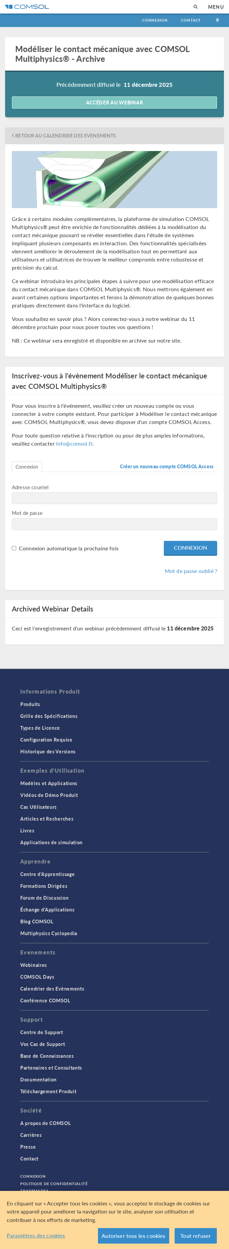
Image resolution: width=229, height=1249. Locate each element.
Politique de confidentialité (54, 1183)
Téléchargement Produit (48, 1091)
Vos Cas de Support (42, 1044)
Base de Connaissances (47, 1055)
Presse (28, 1146)
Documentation (38, 1079)
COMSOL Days (37, 976)
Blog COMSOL (36, 921)
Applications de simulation (51, 842)
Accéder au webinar (114, 102)
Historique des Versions (48, 751)
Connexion (155, 20)
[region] (114, 1220)
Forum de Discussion (44, 897)
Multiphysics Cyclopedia (48, 933)
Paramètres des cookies (36, 1235)
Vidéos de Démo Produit (49, 795)
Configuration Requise (46, 739)
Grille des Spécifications (49, 716)
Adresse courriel (30, 487)
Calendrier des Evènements (52, 988)
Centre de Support (41, 1032)
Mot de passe (27, 512)
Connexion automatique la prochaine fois (69, 548)
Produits (30, 704)
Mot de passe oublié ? (191, 571)
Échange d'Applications (47, 909)
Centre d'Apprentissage (47, 874)
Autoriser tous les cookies (133, 1236)
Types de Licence (40, 727)
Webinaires (33, 964)
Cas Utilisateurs (38, 806)
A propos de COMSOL (45, 1123)
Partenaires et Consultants (51, 1067)
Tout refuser (195, 1236)
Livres (27, 830)
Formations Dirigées (43, 885)
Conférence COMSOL (45, 1000)
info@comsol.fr (74, 443)
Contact (191, 20)
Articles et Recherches (46, 818)
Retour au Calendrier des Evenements (65, 135)
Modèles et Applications (48, 783)
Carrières (31, 1134)
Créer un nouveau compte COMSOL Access (166, 466)
